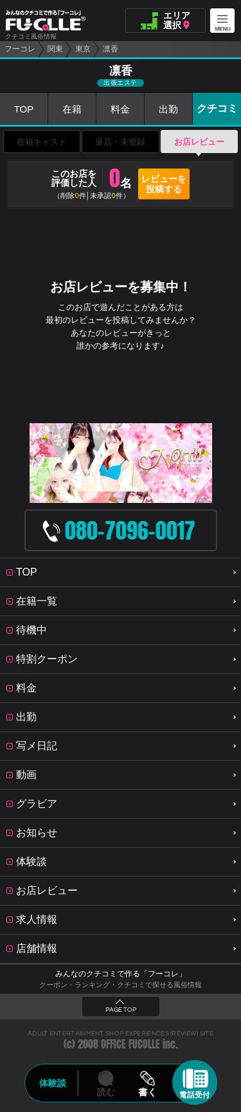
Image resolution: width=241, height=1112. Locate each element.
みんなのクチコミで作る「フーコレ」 (120, 973)
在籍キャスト (42, 142)
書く (148, 1092)
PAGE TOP (120, 1010)
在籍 (72, 109)
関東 (55, 48)
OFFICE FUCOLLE (130, 1044)
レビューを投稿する (163, 184)
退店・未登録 (120, 142)
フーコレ (19, 48)
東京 (83, 48)
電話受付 (194, 1094)
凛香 (110, 48)
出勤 (168, 109)
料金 (120, 109)
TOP (24, 109)
